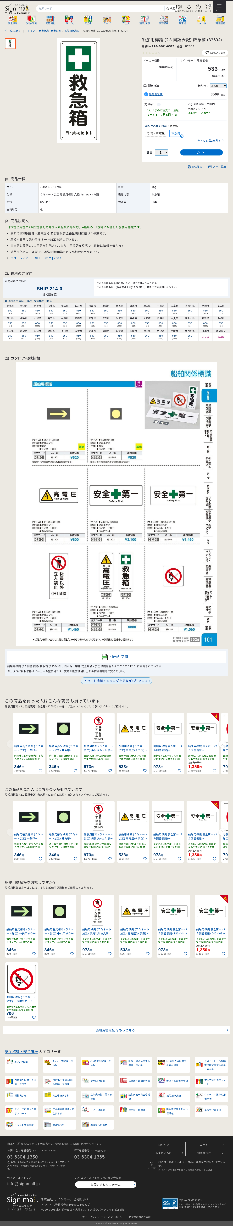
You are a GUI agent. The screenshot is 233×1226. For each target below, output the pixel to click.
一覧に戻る (14, 31)
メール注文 (217, 166)
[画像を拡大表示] (79, 90)
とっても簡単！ (116, 680)
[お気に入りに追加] (41, 771)
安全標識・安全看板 (21, 1051)
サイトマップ (89, 1216)
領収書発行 (204, 1153)
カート (204, 1144)
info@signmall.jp (23, 1184)
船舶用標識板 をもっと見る (115, 1030)
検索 (170, 8)
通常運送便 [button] (156, 94)
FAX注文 (194, 166)
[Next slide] (222, 744)
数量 (150, 152)
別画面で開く (116, 657)
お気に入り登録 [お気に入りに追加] (215, 53)
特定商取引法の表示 (139, 1216)
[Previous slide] (10, 744)
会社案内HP (81, 1199)
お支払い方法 (163, 1153)
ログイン (163, 1144)
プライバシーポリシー (113, 1216)
